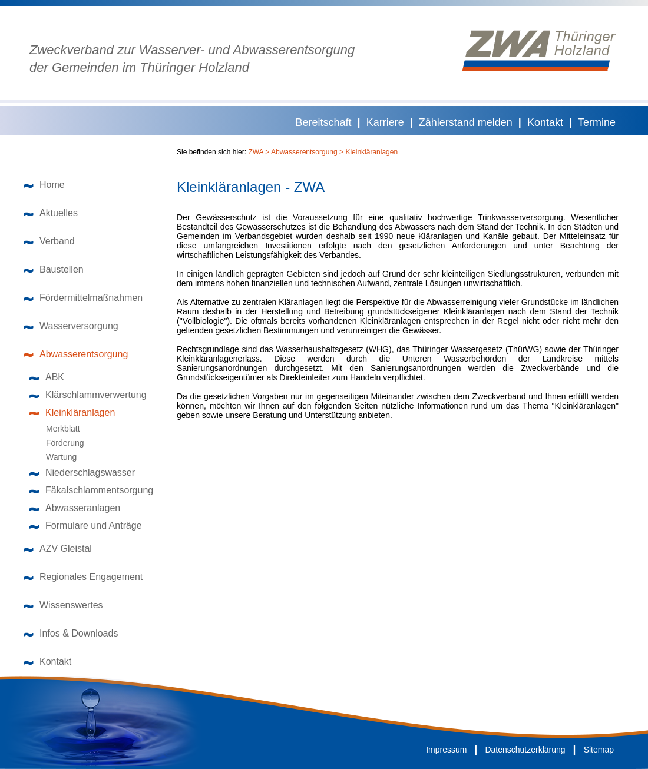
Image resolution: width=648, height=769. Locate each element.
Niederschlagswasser (82, 473)
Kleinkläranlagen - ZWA (251, 187)
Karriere (385, 122)
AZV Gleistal (58, 548)
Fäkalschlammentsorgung (91, 490)
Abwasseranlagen (74, 508)
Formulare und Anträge (85, 526)
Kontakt (545, 122)
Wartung (56, 457)
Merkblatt (57, 428)
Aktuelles (51, 213)
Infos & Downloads (71, 633)
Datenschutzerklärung (525, 749)
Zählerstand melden (466, 122)
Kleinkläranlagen (72, 412)
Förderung (59, 443)
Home (44, 185)
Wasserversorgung (71, 326)
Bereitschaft (324, 122)
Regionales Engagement (83, 577)
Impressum (446, 749)
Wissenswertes (63, 605)
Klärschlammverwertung (88, 395)
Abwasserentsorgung (76, 354)
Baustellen (54, 269)
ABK (46, 377)
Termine (597, 122)
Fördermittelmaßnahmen (83, 298)
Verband (49, 241)
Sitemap (599, 749)
